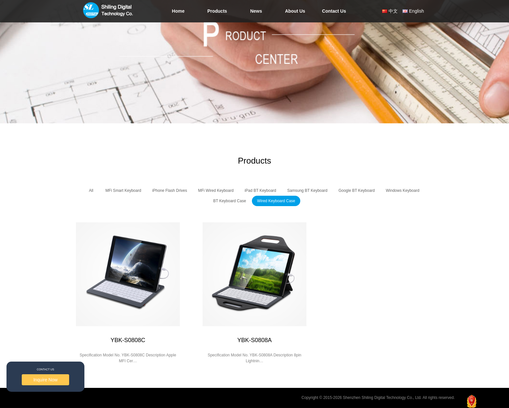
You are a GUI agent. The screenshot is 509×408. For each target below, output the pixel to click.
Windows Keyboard (402, 190)
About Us (295, 11)
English (416, 11)
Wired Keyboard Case (276, 201)
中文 (393, 11)
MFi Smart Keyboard (123, 190)
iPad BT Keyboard (260, 190)
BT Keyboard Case (229, 201)
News (256, 11)
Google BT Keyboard (357, 190)
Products (217, 11)
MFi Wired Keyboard (215, 190)
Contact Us (334, 11)
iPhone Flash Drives (169, 190)
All (91, 190)
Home (178, 11)
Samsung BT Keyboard (307, 190)
